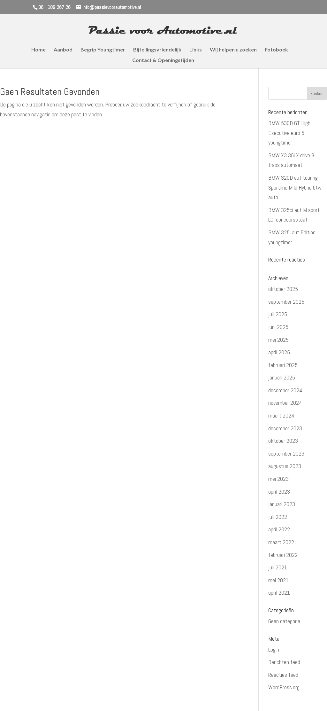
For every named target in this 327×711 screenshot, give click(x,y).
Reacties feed (283, 674)
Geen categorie (284, 621)
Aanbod (63, 49)
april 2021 (279, 592)
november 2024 (285, 402)
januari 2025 (281, 377)
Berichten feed (284, 662)
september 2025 (286, 301)
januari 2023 (281, 504)
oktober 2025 (283, 289)
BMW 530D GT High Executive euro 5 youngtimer (289, 132)
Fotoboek (276, 49)
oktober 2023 (283, 440)
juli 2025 (277, 314)
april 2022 (279, 529)
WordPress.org (284, 687)
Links (195, 49)
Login (273, 649)
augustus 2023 (284, 466)
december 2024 (285, 390)
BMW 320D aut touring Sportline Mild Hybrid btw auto (295, 187)
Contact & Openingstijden (163, 60)
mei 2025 (278, 339)
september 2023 (286, 453)
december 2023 (285, 428)
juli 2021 (277, 567)
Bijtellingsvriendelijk (157, 49)
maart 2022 (281, 542)
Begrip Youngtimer (102, 49)
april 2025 (279, 352)
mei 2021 (278, 580)
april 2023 (279, 491)
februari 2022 (283, 555)
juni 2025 (278, 327)
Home (38, 49)
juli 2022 (277, 516)
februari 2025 (283, 365)
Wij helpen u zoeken (233, 49)
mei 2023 (278, 478)
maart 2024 (281, 415)
